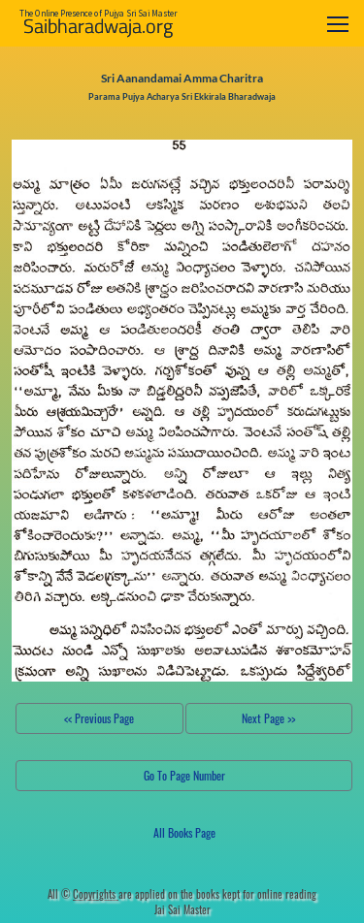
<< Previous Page (99, 718)
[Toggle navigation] (338, 24)
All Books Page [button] (184, 832)
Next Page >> (268, 718)
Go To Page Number (184, 775)
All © (83, 894)
